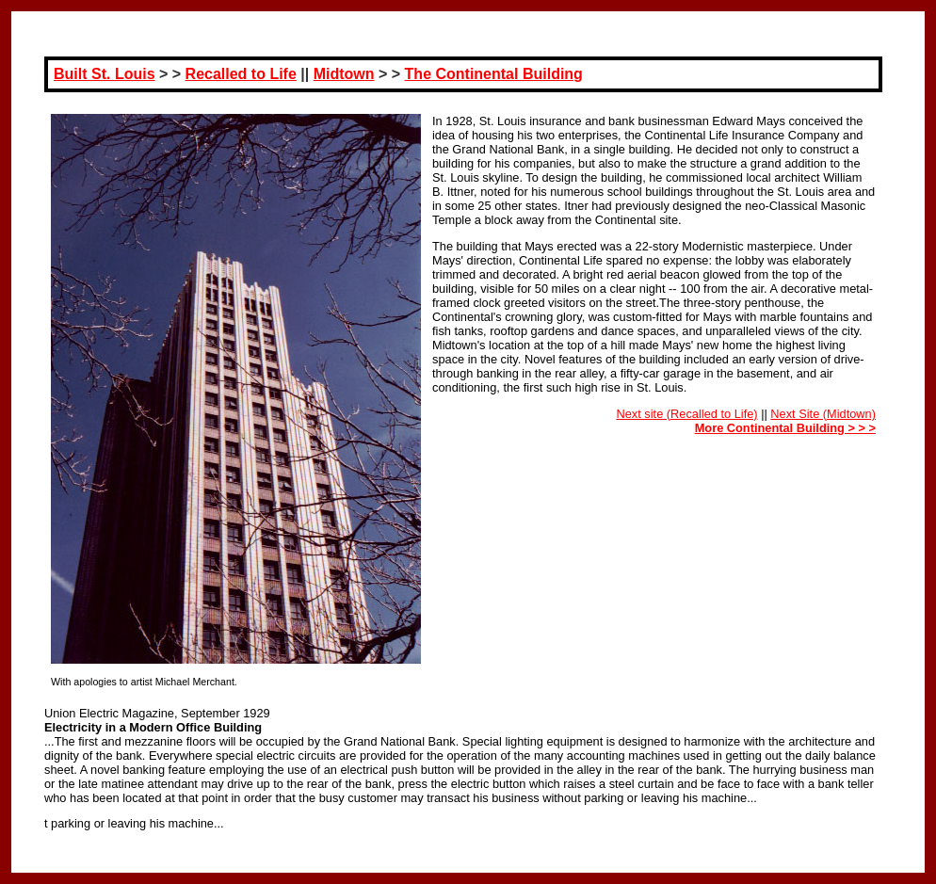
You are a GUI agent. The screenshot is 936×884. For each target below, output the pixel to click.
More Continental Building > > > (785, 428)
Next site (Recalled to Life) (687, 414)
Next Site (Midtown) (823, 414)
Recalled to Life (241, 74)
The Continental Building (494, 74)
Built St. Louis (104, 74)
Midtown (344, 74)
